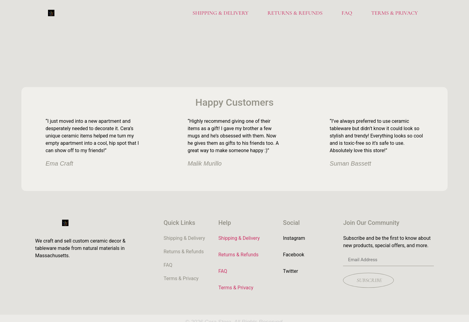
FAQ (347, 13)
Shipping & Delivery (220, 13)
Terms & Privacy (394, 13)
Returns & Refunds (295, 13)
